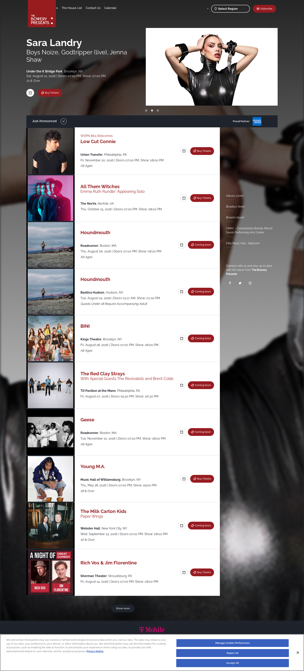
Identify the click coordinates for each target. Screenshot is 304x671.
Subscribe (266, 8)
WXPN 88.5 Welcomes (98, 136)
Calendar (141, 8)
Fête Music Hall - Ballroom (241, 243)
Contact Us (123, 8)
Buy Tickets (202, 150)
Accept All (232, 662)
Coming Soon (201, 244)
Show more (124, 608)
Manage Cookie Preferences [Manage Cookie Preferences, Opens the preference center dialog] (232, 642)
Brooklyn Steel (234, 206)
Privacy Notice (95, 651)
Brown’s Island (233, 217)
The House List (102, 8)
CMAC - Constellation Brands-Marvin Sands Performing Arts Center (248, 230)
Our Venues (80, 8)
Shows (64, 8)
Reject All (232, 653)
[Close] (298, 652)
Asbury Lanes (233, 195)
